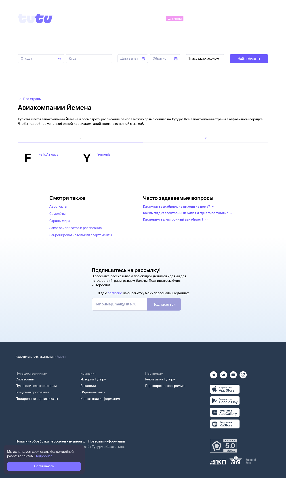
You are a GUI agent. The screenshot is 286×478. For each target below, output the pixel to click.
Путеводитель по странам (36, 386)
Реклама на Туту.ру (160, 379)
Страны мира (59, 221)
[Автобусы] (155, 18)
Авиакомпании (44, 356)
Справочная (25, 379)
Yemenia (103, 154)
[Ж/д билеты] (131, 18)
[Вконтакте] (223, 373)
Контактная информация (100, 399)
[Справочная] (258, 18)
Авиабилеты (24, 356)
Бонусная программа (32, 392)
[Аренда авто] (235, 18)
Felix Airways (48, 154)
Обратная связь (92, 392)
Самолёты (57, 213)
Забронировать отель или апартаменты (80, 235)
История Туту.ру (93, 379)
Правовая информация (106, 441)
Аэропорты (58, 206)
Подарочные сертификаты (37, 399)
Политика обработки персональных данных (50, 441)
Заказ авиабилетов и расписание (75, 228)
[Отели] (174, 18)
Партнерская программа (165, 386)
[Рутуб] (243, 373)
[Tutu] (35, 18)
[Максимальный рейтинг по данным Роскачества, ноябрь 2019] (223, 446)
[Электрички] (195, 18)
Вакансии (88, 386)
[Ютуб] (233, 373)
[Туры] (215, 18)
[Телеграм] (213, 373)
